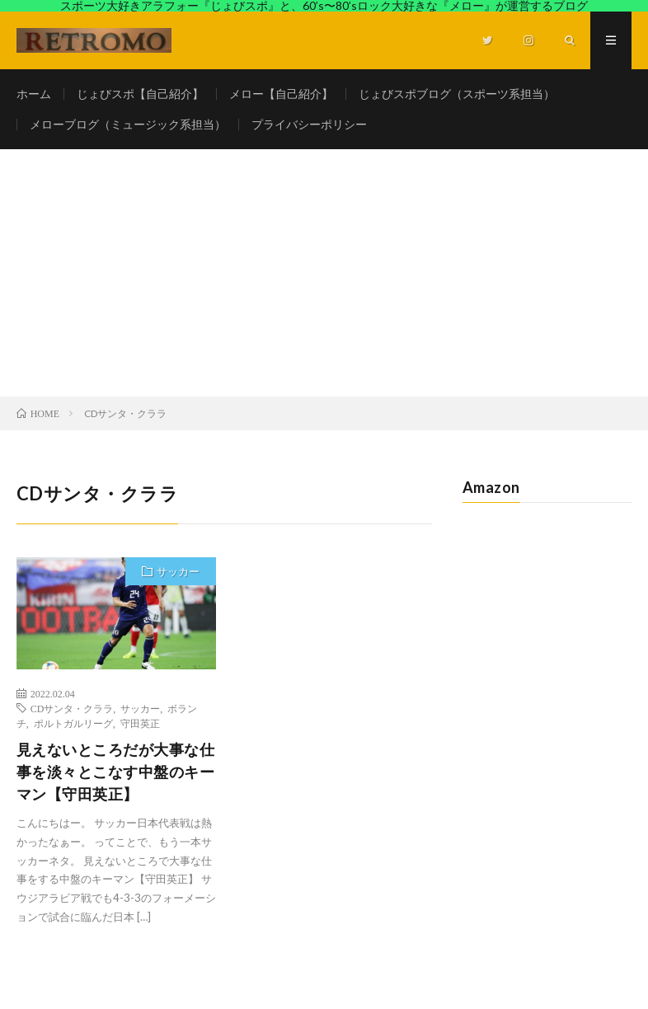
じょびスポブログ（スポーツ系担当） (457, 94)
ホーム (33, 94)
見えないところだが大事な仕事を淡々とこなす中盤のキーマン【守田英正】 (115, 771)
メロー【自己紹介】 (281, 94)
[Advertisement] (324, 272)
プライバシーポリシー (309, 124)
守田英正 (140, 723)
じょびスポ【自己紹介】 (140, 94)
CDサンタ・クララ (72, 708)
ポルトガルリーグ (73, 723)
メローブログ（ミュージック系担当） (128, 124)
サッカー (178, 571)
